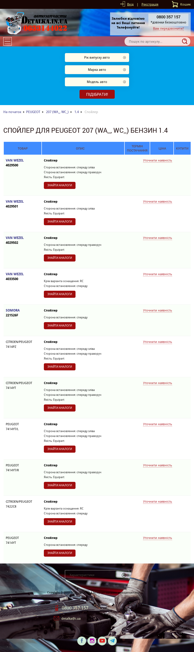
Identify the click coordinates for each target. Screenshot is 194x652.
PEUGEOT (33, 112)
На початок (12, 112)
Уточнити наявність (157, 160)
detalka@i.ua (71, 618)
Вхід (130, 4)
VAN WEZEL (22, 163)
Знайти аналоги (59, 185)
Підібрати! (97, 94)
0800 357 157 (75, 608)
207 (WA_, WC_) (57, 112)
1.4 (76, 112)
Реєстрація (150, 4)
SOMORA (22, 313)
